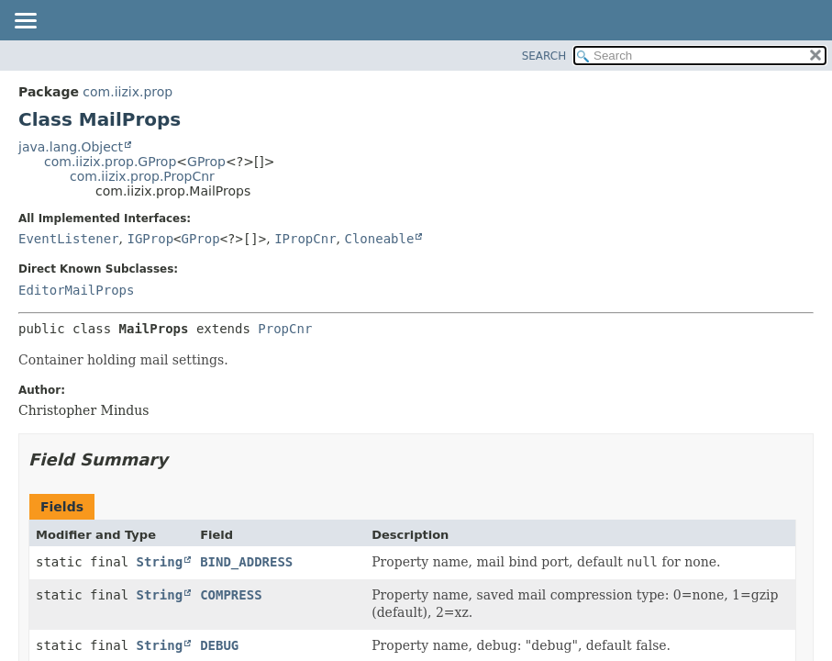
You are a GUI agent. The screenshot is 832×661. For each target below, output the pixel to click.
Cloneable (379, 238)
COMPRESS (230, 595)
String (160, 562)
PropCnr (285, 328)
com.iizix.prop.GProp (110, 161)
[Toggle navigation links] (24, 22)
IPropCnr (305, 238)
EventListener (68, 238)
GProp (206, 161)
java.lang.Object (70, 147)
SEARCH (544, 56)
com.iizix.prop (127, 91)
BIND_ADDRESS (246, 562)
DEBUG (219, 645)
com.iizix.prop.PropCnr (142, 176)
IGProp (150, 238)
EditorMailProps (76, 290)
